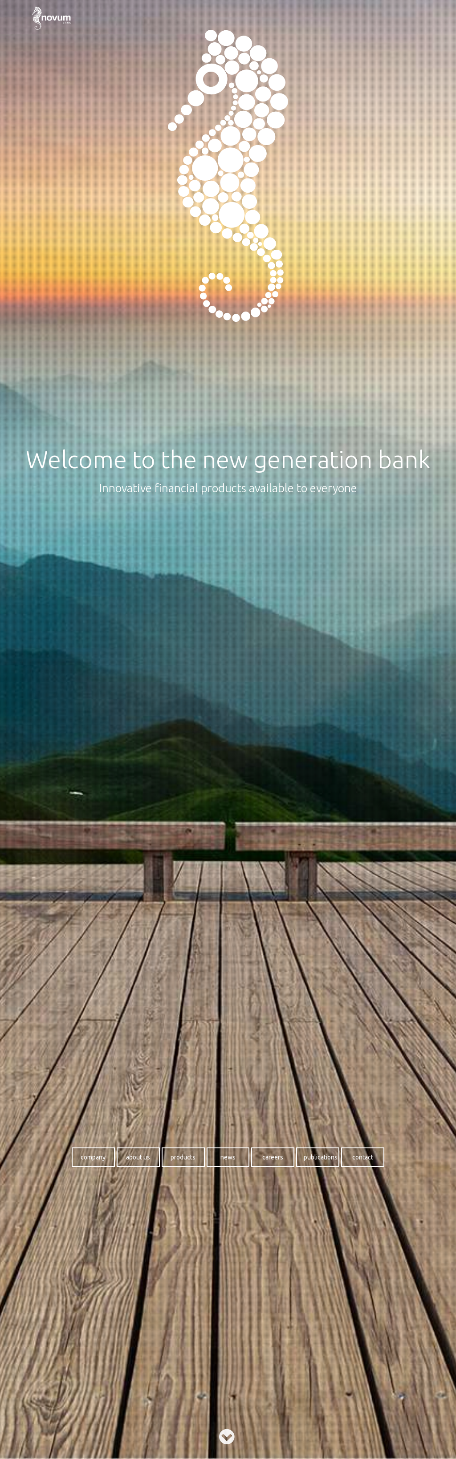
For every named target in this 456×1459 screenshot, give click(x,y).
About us (138, 1157)
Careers (272, 1157)
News (228, 1157)
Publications (321, 1157)
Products (183, 1157)
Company (93, 1157)
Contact (362, 1157)
